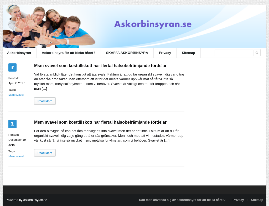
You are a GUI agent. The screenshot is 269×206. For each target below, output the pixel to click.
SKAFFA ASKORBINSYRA (127, 53)
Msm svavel (16, 94)
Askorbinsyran (19, 53)
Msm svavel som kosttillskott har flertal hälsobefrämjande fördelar (100, 65)
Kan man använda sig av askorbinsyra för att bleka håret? (182, 200)
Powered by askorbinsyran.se (26, 200)
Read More (45, 101)
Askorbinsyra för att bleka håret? (68, 53)
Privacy (165, 53)
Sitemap (188, 53)
